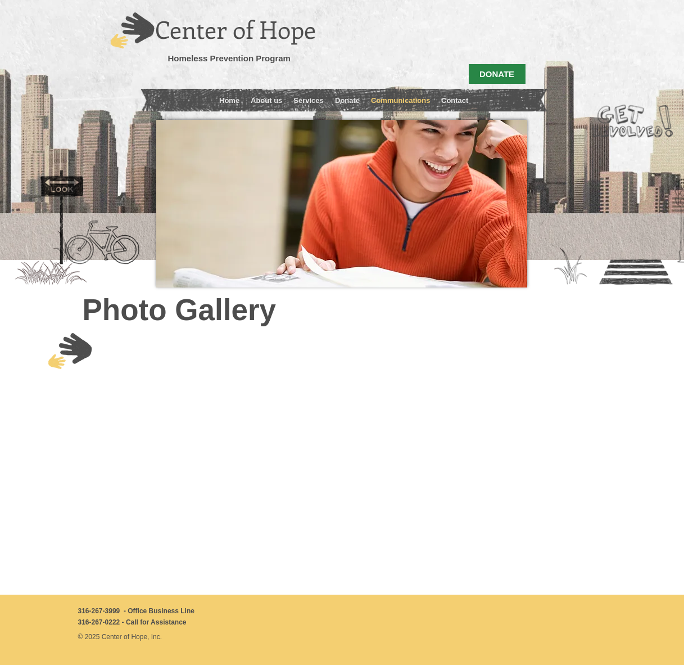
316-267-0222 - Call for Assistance (132, 622)
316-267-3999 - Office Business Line (136, 611)
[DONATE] (497, 74)
